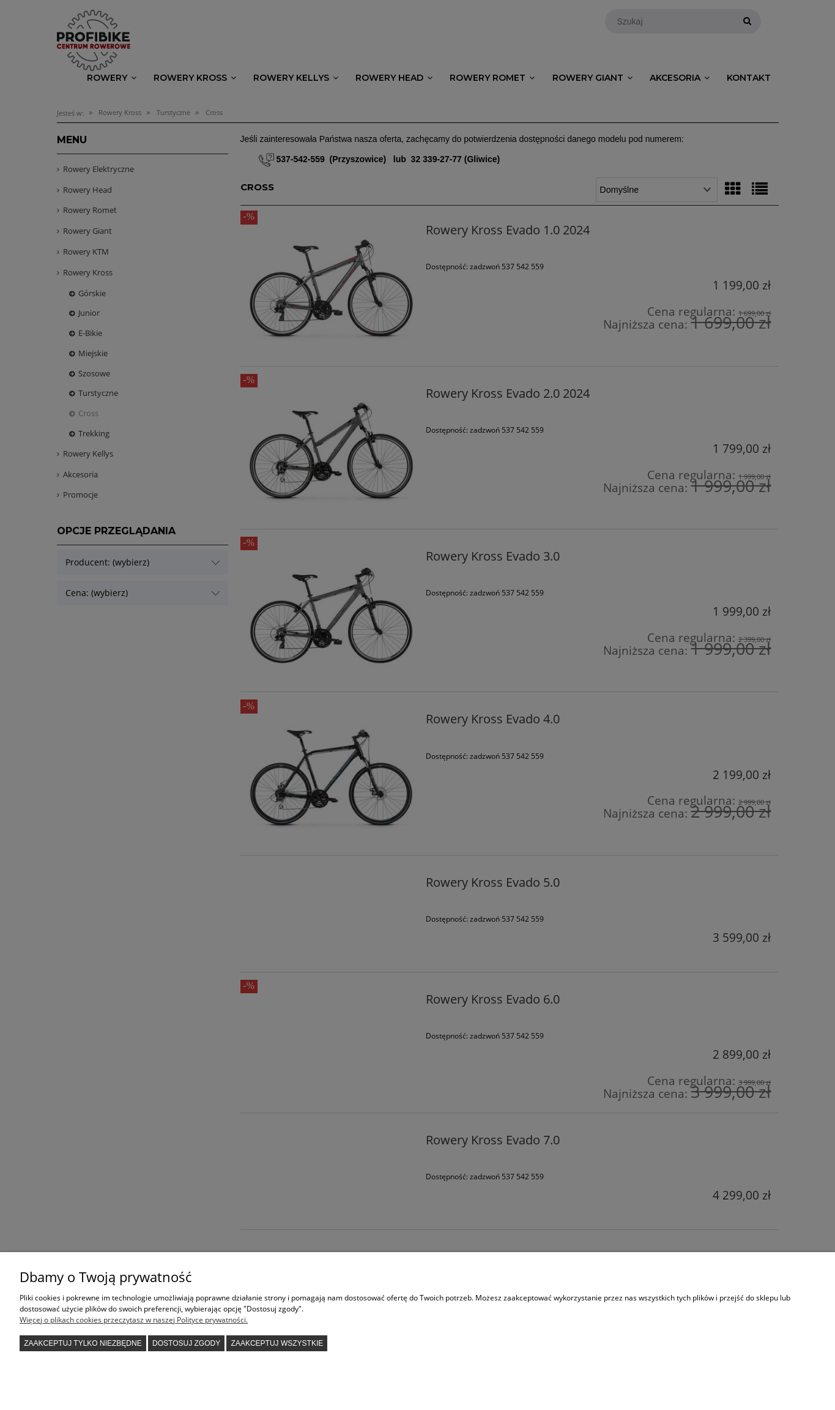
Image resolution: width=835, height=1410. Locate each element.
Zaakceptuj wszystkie (277, 1343)
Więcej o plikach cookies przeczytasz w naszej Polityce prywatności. (134, 1320)
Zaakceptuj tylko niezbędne (83, 1343)
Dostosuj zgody (186, 1343)
